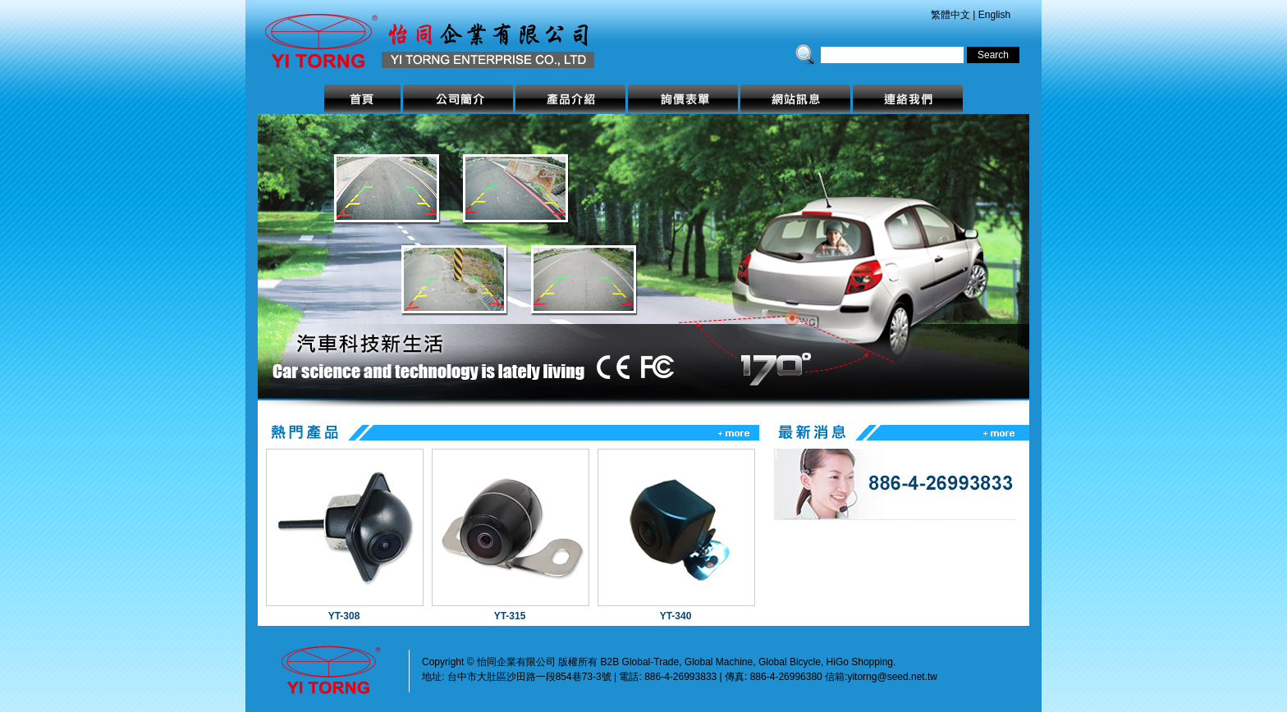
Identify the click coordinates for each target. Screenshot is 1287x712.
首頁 (362, 98)
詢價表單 (683, 98)
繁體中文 (950, 15)
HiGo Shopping (860, 662)
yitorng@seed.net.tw (892, 676)
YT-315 (510, 616)
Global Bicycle (789, 662)
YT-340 (676, 616)
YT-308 (344, 616)
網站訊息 (795, 98)
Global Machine (719, 662)
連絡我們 (908, 98)
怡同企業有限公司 (451, 34)
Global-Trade (651, 662)
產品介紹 (570, 98)
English (994, 15)
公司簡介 (458, 98)
